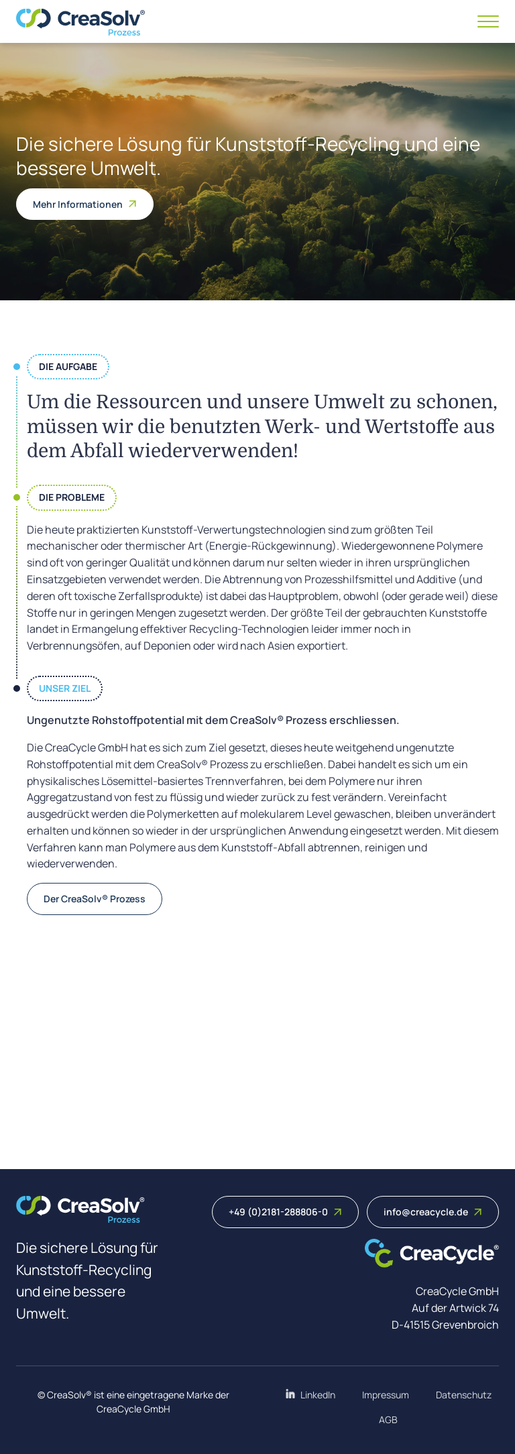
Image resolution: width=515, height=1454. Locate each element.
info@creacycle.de (433, 1211)
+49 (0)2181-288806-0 (285, 1211)
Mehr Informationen (85, 204)
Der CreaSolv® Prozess (95, 898)
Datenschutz (464, 1394)
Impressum (385, 1394)
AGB (388, 1419)
